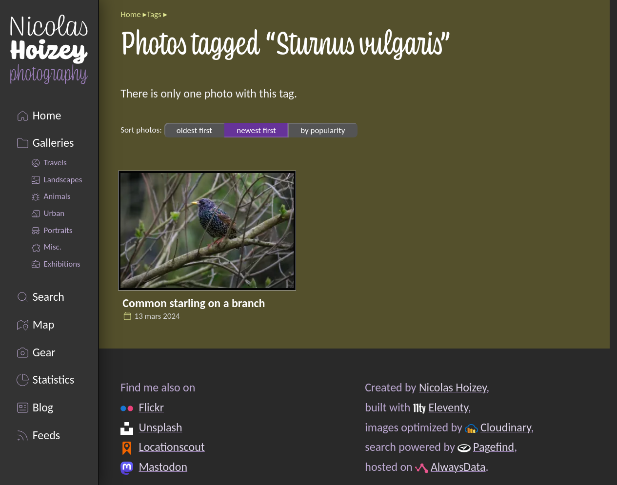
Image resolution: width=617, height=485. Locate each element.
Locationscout (172, 447)
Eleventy (448, 407)
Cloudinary (505, 427)
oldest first (194, 130)
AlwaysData (458, 467)
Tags (154, 14)
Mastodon (163, 467)
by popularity (322, 130)
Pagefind (493, 447)
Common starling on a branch (193, 303)
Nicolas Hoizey (452, 387)
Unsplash (160, 427)
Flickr (151, 407)
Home (130, 14)
